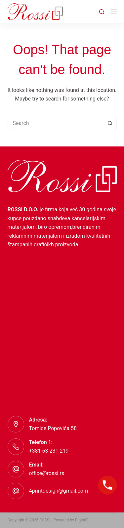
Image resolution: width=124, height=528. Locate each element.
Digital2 (82, 520)
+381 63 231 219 (49, 451)
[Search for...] (55, 123)
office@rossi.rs (46, 473)
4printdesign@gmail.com (58, 491)
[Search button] (110, 123)
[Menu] (114, 12)
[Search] (101, 11)
